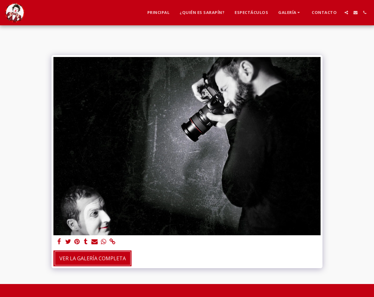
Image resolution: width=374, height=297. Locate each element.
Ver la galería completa (92, 258)
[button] (289, 13)
